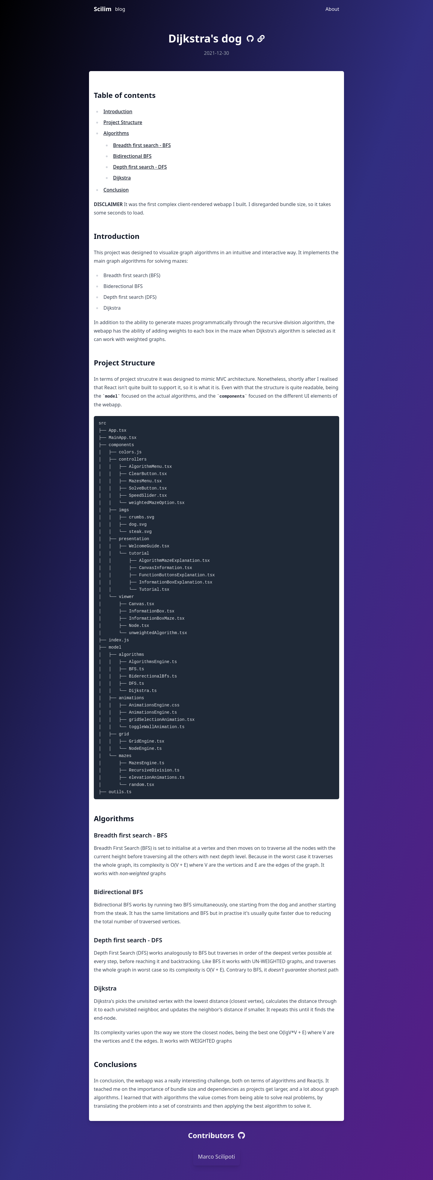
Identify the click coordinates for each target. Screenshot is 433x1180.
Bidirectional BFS (132, 156)
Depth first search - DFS (140, 167)
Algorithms (116, 133)
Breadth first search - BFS (142, 145)
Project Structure (122, 122)
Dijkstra (122, 177)
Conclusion (116, 189)
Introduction (117, 111)
